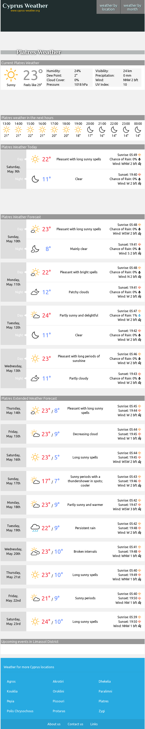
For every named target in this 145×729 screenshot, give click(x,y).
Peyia (10, 701)
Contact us (75, 724)
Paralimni (105, 691)
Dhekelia (105, 681)
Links (94, 724)
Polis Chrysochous (20, 711)
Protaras (59, 711)
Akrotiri (58, 681)
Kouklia (12, 691)
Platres (104, 701)
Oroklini (58, 691)
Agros (11, 681)
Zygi (102, 711)
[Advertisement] (72, 20)
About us (54, 724)
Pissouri (58, 701)
